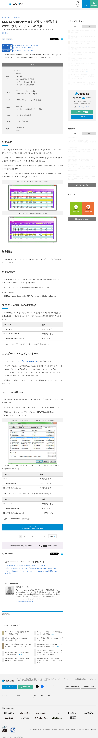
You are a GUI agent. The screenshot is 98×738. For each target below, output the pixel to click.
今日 (75, 26)
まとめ (18, 130)
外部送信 (93, 729)
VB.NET (9, 39)
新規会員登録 (81, 112)
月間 (89, 26)
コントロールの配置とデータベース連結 (29, 109)
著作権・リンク (37, 729)
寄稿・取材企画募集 (72, 686)
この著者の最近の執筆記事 (24, 602)
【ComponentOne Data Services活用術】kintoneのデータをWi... (26, 565)
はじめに (18, 70)
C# (3, 39)
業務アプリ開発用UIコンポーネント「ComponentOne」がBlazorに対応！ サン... (31, 568)
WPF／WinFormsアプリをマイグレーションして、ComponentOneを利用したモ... (31, 571)
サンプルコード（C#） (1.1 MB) (23, 48)
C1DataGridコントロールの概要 (26, 91)
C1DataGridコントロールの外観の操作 (29, 100)
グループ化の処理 (22, 121)
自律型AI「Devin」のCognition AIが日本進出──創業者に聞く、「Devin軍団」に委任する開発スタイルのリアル (82, 151)
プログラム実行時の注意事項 (25, 79)
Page (8, 92)
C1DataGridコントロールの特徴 (27, 94)
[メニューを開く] (4, 4)
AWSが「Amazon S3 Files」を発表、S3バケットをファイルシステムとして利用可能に (49, 660)
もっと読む (8, 573)
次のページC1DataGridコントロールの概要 (32, 527)
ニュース (89, 133)
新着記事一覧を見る (82, 185)
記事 (75, 133)
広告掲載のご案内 (88, 686)
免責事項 (54, 729)
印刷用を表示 (7, 553)
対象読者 (18, 73)
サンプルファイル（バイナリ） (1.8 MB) (25, 45)
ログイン (81, 117)
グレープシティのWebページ (26, 361)
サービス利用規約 (70, 729)
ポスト (54, 39)
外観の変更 (20, 127)
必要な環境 (19, 76)
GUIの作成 (19, 106)
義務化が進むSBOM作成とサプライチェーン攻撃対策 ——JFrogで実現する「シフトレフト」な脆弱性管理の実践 (81, 178)
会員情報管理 (46, 729)
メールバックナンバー (82, 107)
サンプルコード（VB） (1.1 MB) (23, 50)
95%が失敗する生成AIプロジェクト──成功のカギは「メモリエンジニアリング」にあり (18, 646)
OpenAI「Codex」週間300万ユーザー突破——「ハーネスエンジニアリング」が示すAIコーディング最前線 (49, 652)
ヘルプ (29, 729)
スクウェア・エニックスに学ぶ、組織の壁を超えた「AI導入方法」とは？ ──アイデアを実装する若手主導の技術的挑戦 (81, 168)
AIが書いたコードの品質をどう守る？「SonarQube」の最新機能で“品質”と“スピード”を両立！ (82, 141)
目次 (46, 65)
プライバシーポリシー (83, 729)
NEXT (52, 536)
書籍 (49, 695)
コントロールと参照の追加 (25, 85)
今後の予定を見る (82, 219)
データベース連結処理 (24, 115)
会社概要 (61, 729)
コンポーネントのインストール (25, 82)
